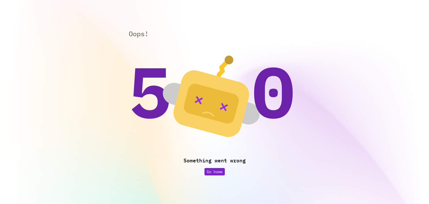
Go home (215, 171)
